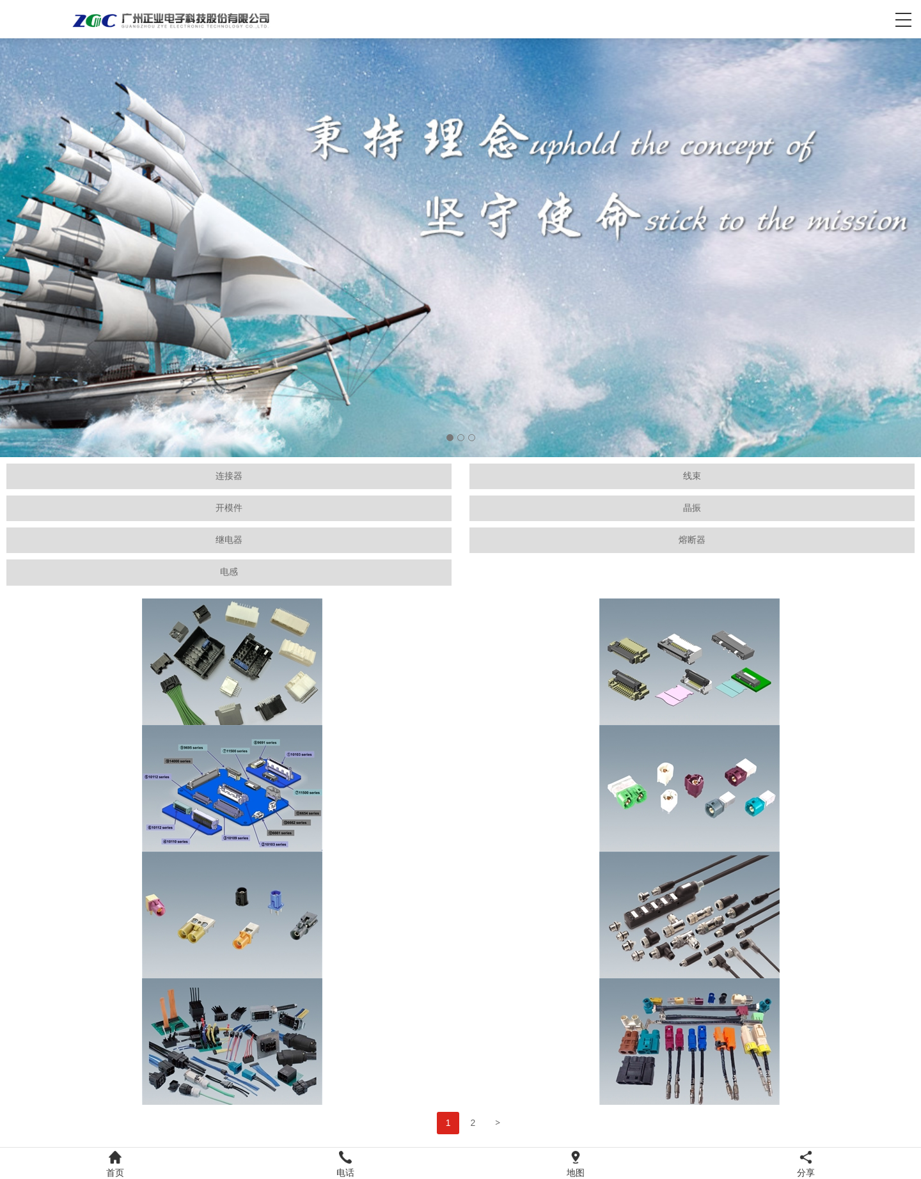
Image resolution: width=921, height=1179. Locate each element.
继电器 (229, 540)
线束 (692, 476)
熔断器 (692, 540)
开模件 (229, 508)
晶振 (692, 508)
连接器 (229, 476)
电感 (229, 572)
